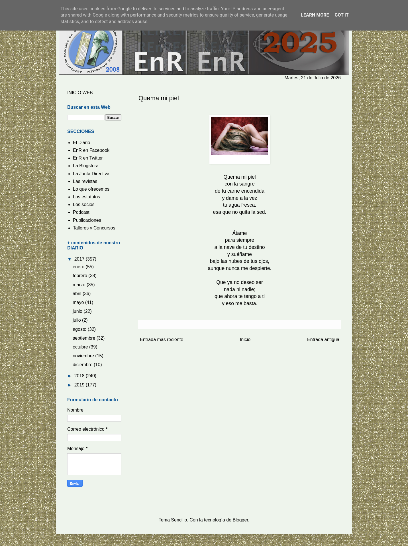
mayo (79, 302)
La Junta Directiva (91, 173)
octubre (81, 346)
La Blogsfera (86, 165)
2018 (80, 375)
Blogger (240, 519)
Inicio (245, 339)
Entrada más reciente (161, 339)
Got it (341, 15)
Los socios (84, 204)
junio (78, 311)
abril (78, 293)
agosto (80, 329)
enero (79, 266)
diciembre (83, 364)
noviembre (84, 355)
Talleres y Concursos (94, 227)
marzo (80, 284)
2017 (80, 259)
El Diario (81, 142)
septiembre (85, 338)
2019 (80, 384)
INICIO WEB (80, 92)
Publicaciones (87, 220)
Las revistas (85, 181)
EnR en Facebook (91, 150)
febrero (80, 275)
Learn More (315, 15)
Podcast (81, 212)
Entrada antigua (323, 339)
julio (77, 320)
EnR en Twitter (88, 158)
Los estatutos (86, 196)
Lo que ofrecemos (91, 189)
